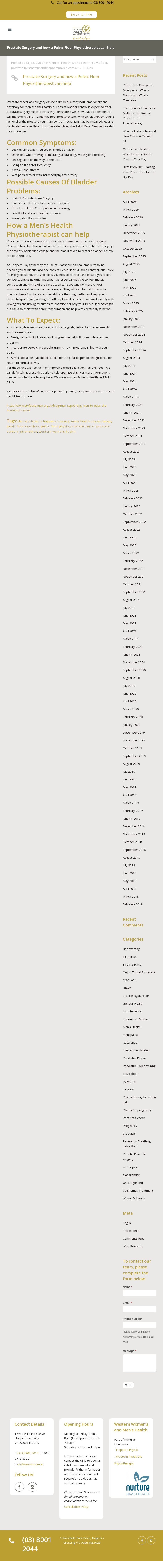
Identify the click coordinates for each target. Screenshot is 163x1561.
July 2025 (129, 272)
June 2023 (129, 467)
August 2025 (131, 264)
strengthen (28, 431)
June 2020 (129, 693)
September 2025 (134, 256)
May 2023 (129, 475)
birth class (130, 956)
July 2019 (129, 771)
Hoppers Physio (127, 1450)
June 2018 (129, 873)
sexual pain (130, 1167)
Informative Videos (135, 1019)
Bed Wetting (131, 949)
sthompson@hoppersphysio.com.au (53, 68)
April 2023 (130, 483)
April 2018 (130, 889)
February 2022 (133, 561)
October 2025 (132, 248)
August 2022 (131, 529)
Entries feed (131, 1231)
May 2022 (129, 545)
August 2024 (131, 358)
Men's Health (81, 63)
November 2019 (134, 740)
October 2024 (132, 342)
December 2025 (134, 233)
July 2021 (129, 608)
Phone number (132, 1318)
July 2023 (129, 459)
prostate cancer (82, 426)
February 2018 (133, 904)
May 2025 (129, 287)
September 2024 (134, 350)
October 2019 (132, 748)
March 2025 (131, 303)
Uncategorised (133, 1183)
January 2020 (131, 725)
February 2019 (133, 811)
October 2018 (132, 842)
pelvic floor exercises (23, 426)
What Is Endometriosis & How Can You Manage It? (139, 136)
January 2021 (131, 654)
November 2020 (134, 662)
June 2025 (129, 280)
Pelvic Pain (130, 1081)
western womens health (57, 431)
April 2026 (130, 202)
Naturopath (130, 1042)
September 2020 (134, 670)
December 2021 (134, 568)
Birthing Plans (132, 964)
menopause (131, 1035)
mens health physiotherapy (92, 421)
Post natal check (134, 1118)
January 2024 (131, 412)
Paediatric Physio (134, 1058)
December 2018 (134, 826)
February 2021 (133, 647)
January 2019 (131, 818)
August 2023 (131, 451)
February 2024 (133, 405)
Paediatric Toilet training (139, 1066)
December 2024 (134, 326)
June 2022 (129, 537)
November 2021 (134, 576)
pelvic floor (99, 63)
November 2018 (134, 834)
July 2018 (129, 865)
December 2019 (134, 732)
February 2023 (133, 498)
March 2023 (131, 490)
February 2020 (133, 717)
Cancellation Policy (76, 1506)
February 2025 (133, 311)
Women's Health (134, 1198)
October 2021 (132, 584)
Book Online (81, 14)
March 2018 (131, 896)
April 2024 (130, 389)
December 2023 (134, 420)
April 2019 (130, 795)
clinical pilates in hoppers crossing (44, 421)
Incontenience (132, 1011)
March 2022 (131, 553)
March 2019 (131, 803)
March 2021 (131, 639)
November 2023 (134, 428)
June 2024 (129, 373)
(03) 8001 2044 (27, 1453)
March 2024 (131, 397)
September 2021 (134, 592)
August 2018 (131, 857)
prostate (17, 68)
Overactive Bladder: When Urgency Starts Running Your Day (137, 154)
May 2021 (129, 623)
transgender (131, 1175)
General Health (59, 63)
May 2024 (129, 381)
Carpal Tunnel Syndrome (139, 972)
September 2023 (134, 444)
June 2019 (129, 779)
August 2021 (131, 600)
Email (127, 1302)
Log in (127, 1223)
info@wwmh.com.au (30, 1464)
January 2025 (131, 319)
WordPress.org (133, 1246)
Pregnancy (130, 1126)
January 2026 (131, 225)
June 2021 (129, 615)
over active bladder (136, 1050)
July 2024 (129, 366)
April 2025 (130, 295)
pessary (128, 1089)
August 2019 (131, 764)
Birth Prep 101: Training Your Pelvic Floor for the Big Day (139, 172)
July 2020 (129, 686)
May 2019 (129, 787)
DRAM (127, 988)
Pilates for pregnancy (137, 1110)
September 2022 (134, 522)
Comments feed (133, 1238)
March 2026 (131, 209)
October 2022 (132, 514)
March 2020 (131, 709)
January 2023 (131, 506)
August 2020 (131, 678)
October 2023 (132, 436)
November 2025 (134, 241)
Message (129, 1351)
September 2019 (134, 756)
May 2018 (129, 881)
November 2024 (134, 334)
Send (128, 1385)
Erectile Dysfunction (136, 996)
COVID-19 (130, 980)
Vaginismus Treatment (138, 1190)
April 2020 (130, 701)
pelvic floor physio (55, 426)
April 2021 (130, 631)
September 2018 (134, 850)
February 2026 (133, 217)
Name (127, 1287)
